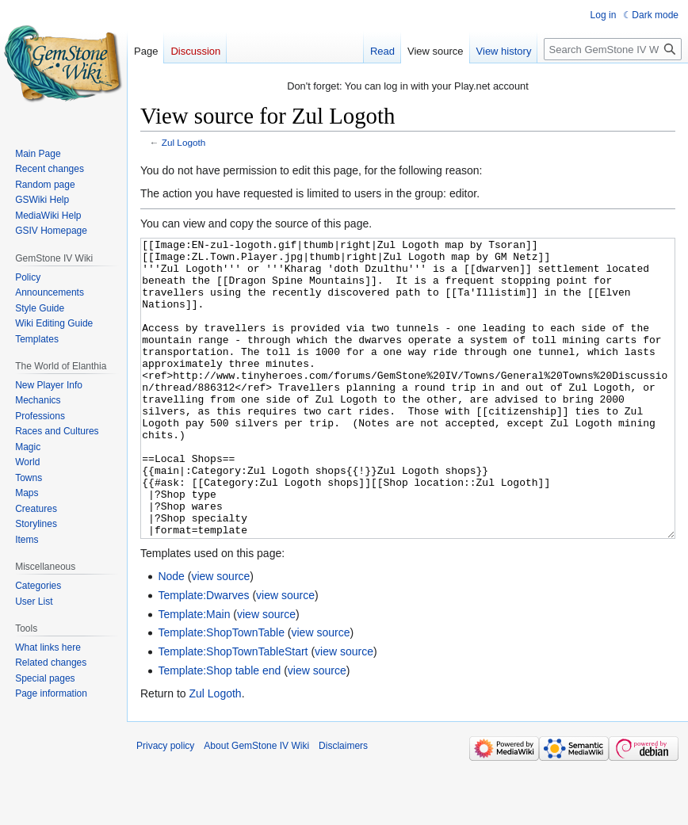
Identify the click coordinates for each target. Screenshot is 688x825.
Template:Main (194, 673)
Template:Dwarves (203, 654)
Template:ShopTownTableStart (233, 711)
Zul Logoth (184, 142)
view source (220, 635)
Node (171, 635)
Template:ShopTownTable (221, 692)
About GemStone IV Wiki (256, 805)
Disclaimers (343, 805)
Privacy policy (165, 805)
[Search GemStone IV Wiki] (613, 49)
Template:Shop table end (219, 730)
